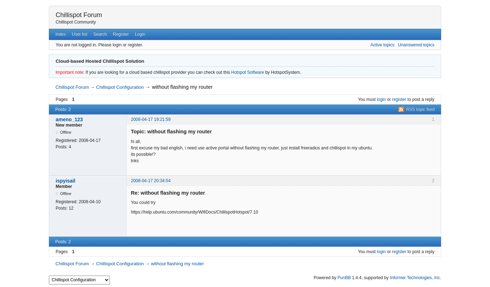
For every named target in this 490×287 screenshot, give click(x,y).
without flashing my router (182, 87)
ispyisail (65, 181)
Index (60, 34)
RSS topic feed (420, 109)
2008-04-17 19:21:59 (150, 119)
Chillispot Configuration (120, 87)
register (399, 99)
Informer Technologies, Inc (415, 277)
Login (140, 34)
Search (100, 34)
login (381, 99)
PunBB (344, 277)
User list (79, 34)
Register (121, 34)
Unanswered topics (416, 44)
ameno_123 (69, 119)
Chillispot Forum (79, 15)
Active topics (382, 44)
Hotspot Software (247, 72)
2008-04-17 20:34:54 (150, 180)
